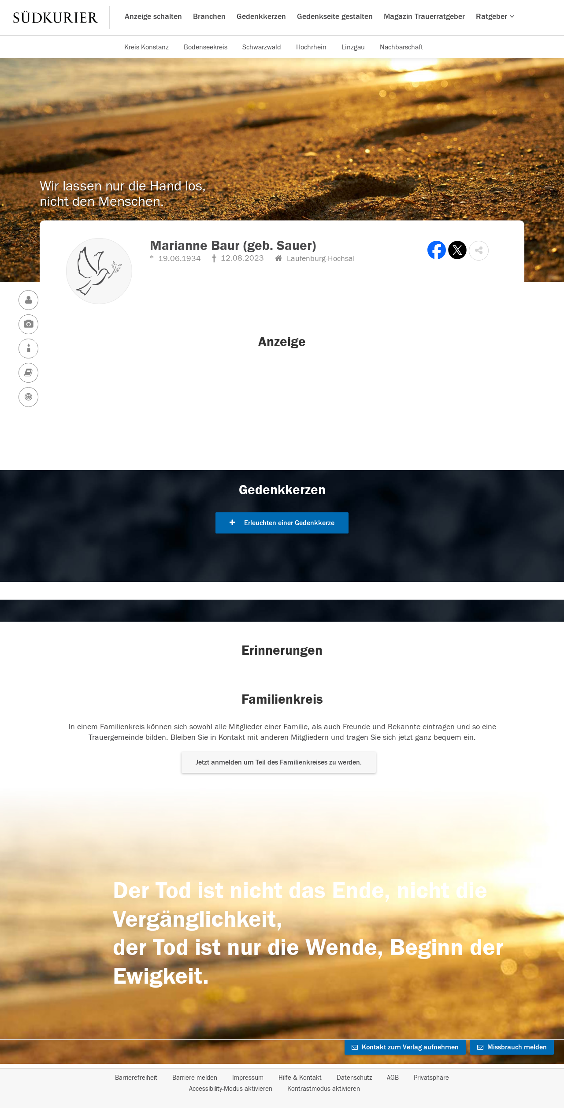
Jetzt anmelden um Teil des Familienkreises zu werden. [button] (279, 762)
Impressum (247, 1078)
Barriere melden (194, 1078)
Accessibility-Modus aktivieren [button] (230, 1089)
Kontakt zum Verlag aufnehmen (405, 1047)
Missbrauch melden (512, 1047)
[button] (479, 251)
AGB (393, 1078)
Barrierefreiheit (136, 1078)
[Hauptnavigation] (282, 17)
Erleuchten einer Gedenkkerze (282, 523)
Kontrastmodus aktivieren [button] (323, 1089)
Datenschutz (354, 1078)
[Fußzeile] (282, 1083)
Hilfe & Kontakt (300, 1078)
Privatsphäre (431, 1078)
